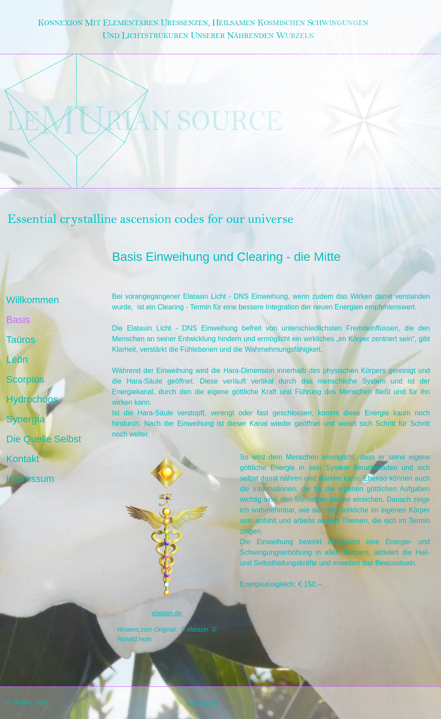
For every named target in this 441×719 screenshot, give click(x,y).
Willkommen (32, 300)
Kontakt (22, 459)
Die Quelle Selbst (43, 439)
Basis (18, 320)
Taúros (20, 340)
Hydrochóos (32, 400)
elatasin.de (167, 613)
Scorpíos (25, 380)
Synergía (25, 419)
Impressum (30, 479)
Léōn (17, 360)
